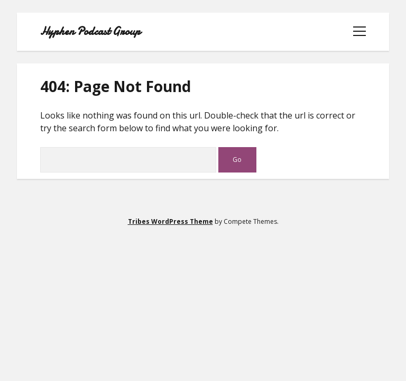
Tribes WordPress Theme (170, 221)
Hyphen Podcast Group (90, 31)
